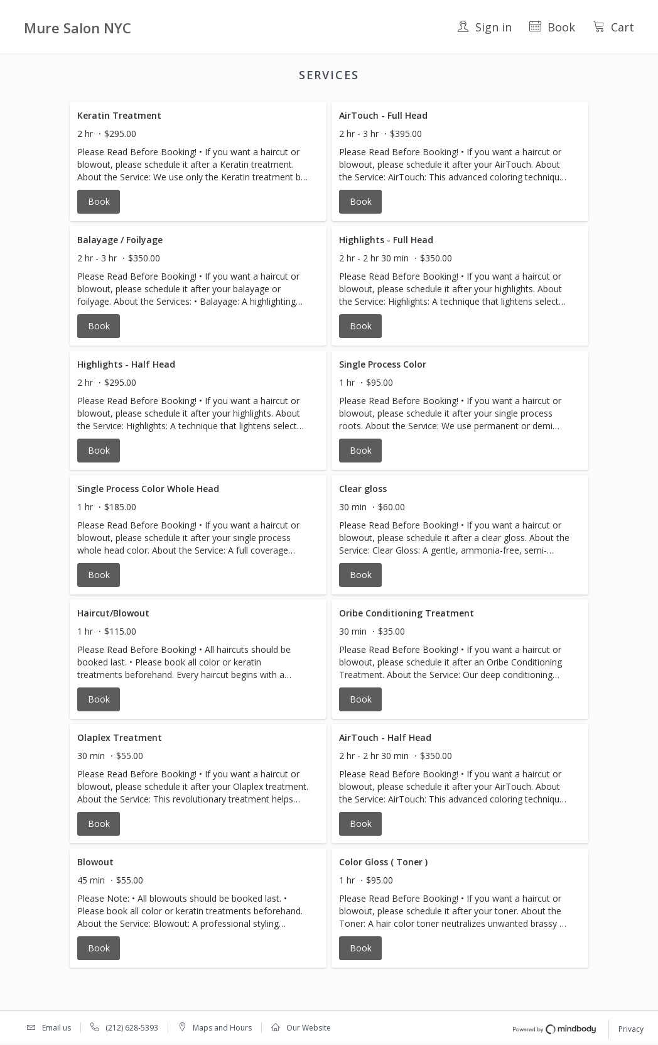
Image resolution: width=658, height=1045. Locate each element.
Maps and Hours (222, 1027)
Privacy (631, 1029)
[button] (198, 161)
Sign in (484, 27)
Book (552, 27)
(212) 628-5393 (131, 1027)
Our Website (308, 1027)
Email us (56, 1027)
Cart (613, 27)
